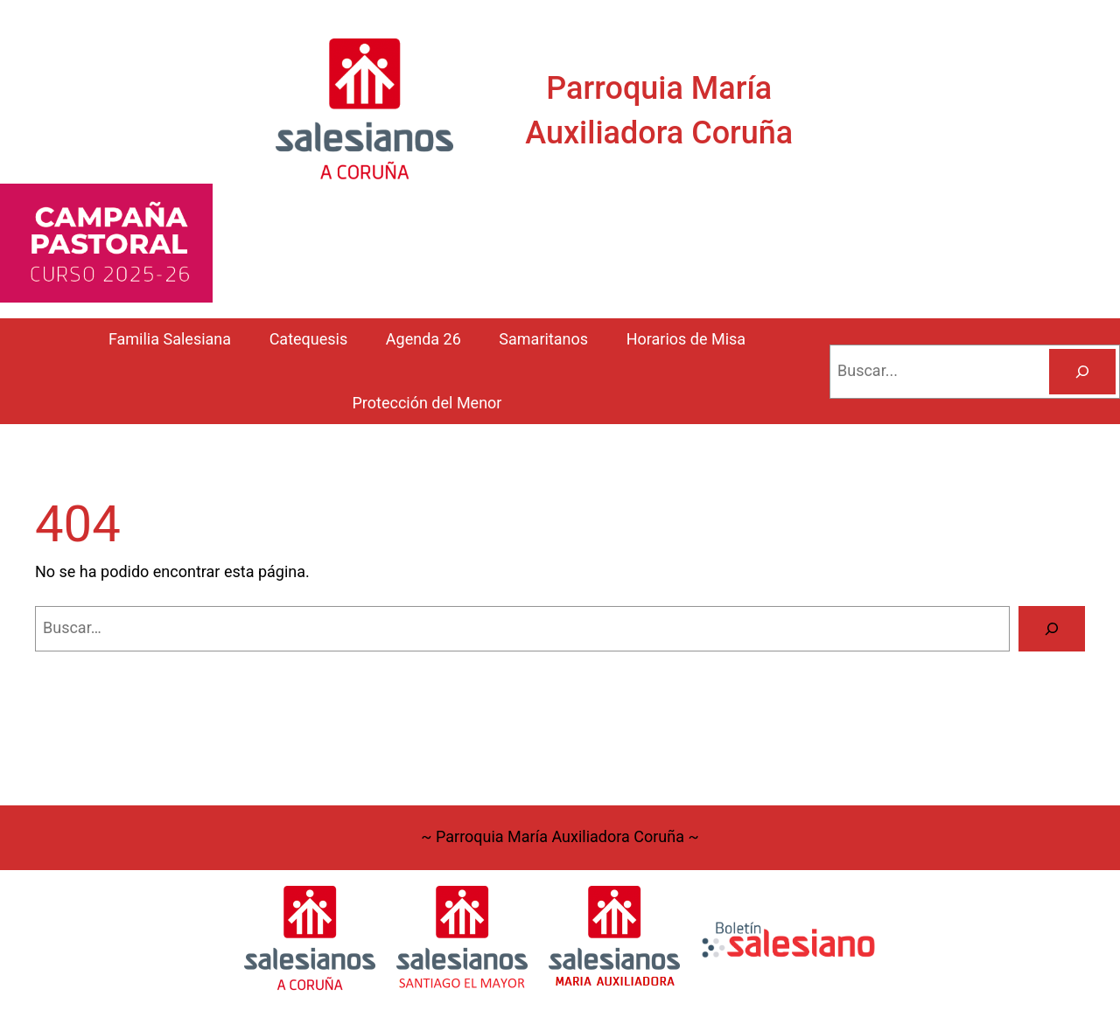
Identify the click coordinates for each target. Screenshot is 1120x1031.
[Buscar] (1082, 371)
